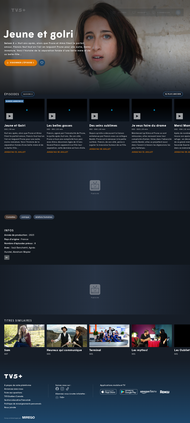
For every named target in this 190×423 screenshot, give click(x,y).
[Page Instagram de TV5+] (62, 388)
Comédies (10, 217)
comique (25, 217)
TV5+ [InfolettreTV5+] (62, 397)
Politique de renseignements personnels (22, 404)
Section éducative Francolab (17, 400)
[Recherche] (178, 9)
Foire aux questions (13, 392)
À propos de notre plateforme (17, 385)
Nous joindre (10, 407)
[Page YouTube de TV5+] (67, 388)
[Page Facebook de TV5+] (57, 388)
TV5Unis (18, 7)
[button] (140, 9)
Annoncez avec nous (13, 389)
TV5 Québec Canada (13, 396)
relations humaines (43, 217)
